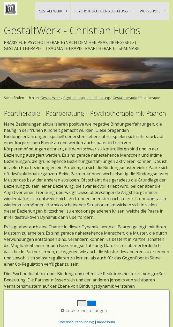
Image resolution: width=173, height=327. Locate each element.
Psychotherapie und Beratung (101, 11)
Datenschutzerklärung (105, 314)
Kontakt (71, 314)
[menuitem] (52, 11)
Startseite (60, 314)
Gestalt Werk (50, 11)
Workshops (150, 11)
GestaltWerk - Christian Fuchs (72, 30)
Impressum (84, 314)
